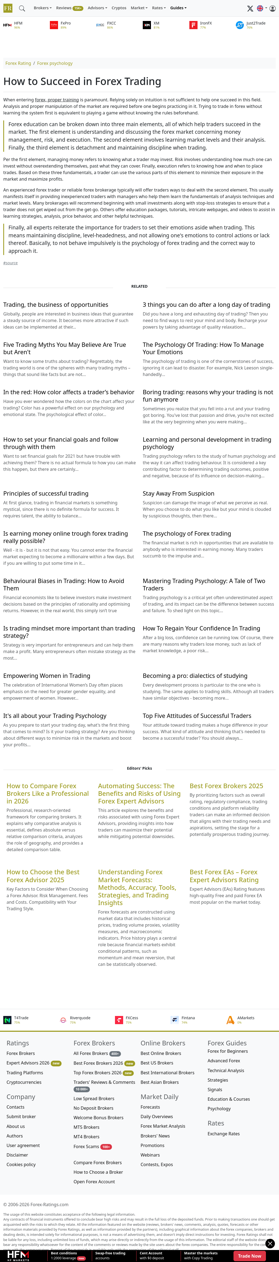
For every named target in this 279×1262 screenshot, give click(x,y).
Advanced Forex (224, 1061)
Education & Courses (229, 1099)
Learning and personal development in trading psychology (207, 443)
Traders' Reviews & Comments (104, 1085)
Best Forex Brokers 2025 (226, 786)
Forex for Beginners (228, 1051)
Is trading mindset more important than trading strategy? (69, 631)
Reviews (69, 8)
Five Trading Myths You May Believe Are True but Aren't (64, 348)
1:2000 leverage (64, 1256)
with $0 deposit (152, 1256)
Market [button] (138, 7)
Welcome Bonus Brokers (98, 1118)
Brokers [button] (41, 7)
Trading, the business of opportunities (55, 304)
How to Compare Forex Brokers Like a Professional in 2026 (48, 793)
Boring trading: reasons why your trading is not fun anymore (208, 395)
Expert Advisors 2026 (34, 1063)
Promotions (152, 1145)
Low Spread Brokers (94, 1099)
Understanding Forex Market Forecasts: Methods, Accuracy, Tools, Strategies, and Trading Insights (137, 887)
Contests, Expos (157, 1164)
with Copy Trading (201, 1256)
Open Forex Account (94, 1182)
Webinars (150, 1155)
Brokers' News (155, 1136)
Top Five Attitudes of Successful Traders (197, 716)
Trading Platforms (25, 1073)
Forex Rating (18, 63)
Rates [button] (157, 7)
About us (16, 1126)
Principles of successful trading (46, 493)
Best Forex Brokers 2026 (104, 1063)
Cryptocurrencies (24, 1082)
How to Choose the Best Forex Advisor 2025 (43, 875)
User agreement (23, 1145)
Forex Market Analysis (163, 1126)
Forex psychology (54, 63)
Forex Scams (93, 1146)
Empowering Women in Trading (46, 675)
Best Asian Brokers (160, 1082)
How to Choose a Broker (98, 1172)
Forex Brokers (21, 1053)
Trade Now (249, 1256)
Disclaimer (17, 1155)
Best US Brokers (157, 1063)
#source (10, 262)
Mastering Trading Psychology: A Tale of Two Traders (204, 584)
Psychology (219, 1109)
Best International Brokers (168, 1073)
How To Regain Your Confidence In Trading (201, 628)
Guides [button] (176, 7)
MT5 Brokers (86, 1127)
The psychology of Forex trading (187, 533)
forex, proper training (57, 100)
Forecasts (150, 1107)
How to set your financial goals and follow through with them (60, 443)
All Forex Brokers (97, 1053)
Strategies (218, 1080)
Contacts (16, 1107)
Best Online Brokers (161, 1053)
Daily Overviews (157, 1117)
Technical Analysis (226, 1070)
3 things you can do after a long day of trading (206, 304)
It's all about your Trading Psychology (55, 716)
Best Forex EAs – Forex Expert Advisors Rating (224, 875)
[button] (262, 8)
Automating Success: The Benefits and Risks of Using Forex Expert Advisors (139, 793)
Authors (15, 1136)
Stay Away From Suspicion (178, 493)
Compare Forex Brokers (98, 1163)
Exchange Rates (224, 1134)
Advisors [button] (96, 7)
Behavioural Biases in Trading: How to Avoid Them (63, 584)
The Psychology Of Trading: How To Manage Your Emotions (203, 348)
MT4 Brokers (86, 1137)
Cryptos (119, 7)
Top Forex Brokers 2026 (104, 1073)
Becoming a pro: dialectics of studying (195, 675)
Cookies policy (21, 1164)
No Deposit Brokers (93, 1108)
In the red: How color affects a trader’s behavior (69, 392)
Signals (215, 1090)
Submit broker (21, 1117)
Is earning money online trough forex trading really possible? (65, 537)
